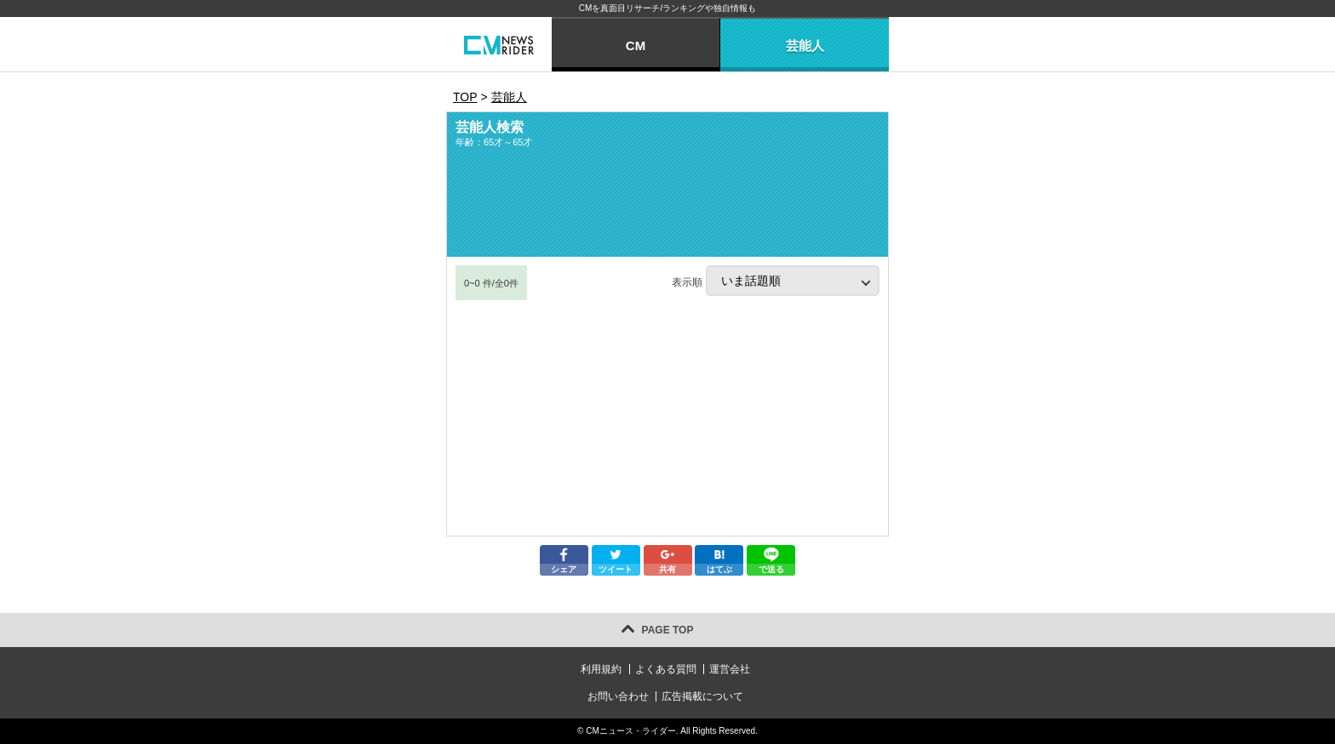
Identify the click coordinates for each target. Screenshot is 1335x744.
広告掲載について (702, 696)
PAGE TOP (668, 630)
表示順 (775, 280)
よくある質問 (665, 669)
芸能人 (805, 45)
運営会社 (729, 669)
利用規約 (601, 669)
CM (635, 45)
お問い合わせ (618, 696)
